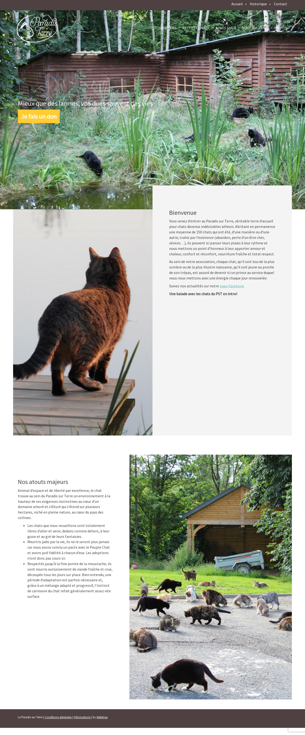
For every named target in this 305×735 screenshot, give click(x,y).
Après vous (226, 28)
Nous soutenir (255, 28)
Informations (82, 717)
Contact (280, 3)
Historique (258, 3)
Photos (280, 28)
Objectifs (168, 28)
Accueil (237, 3)
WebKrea (102, 717)
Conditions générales (58, 717)
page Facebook (232, 286)
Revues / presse (196, 28)
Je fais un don (39, 116)
